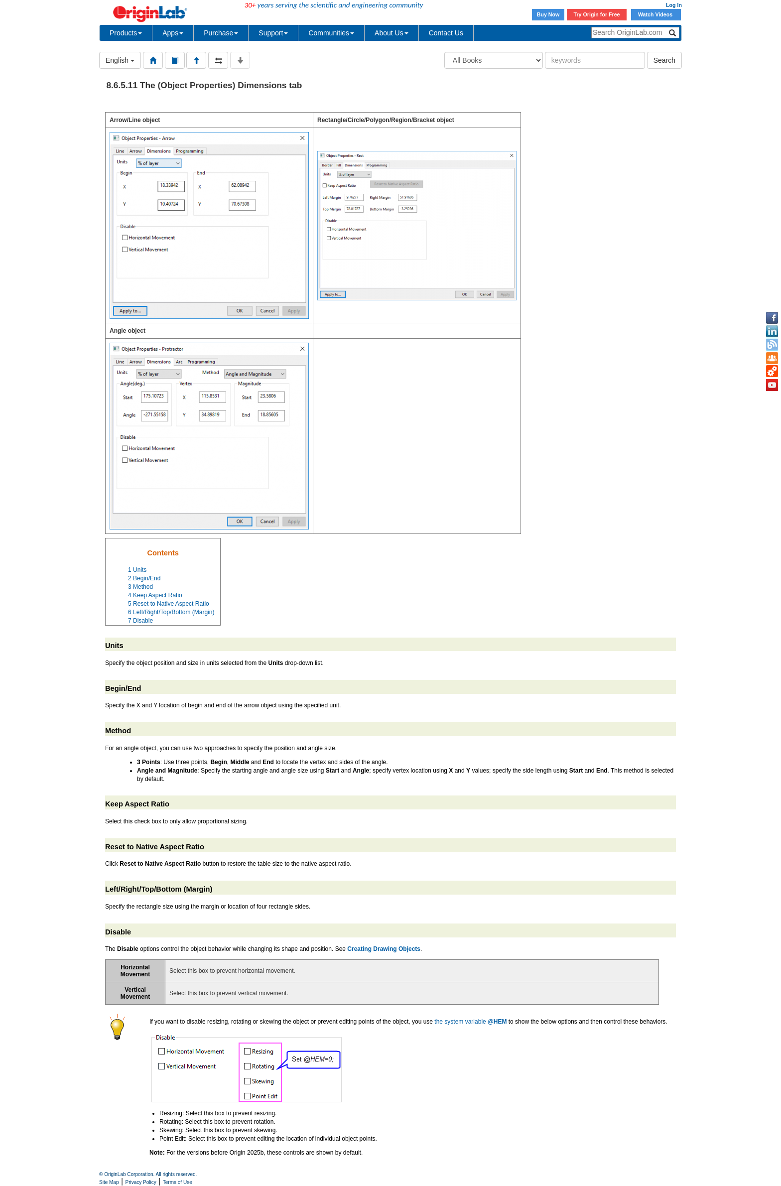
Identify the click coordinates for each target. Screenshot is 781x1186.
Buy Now (548, 14)
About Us (391, 33)
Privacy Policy (141, 1182)
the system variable (470, 1021)
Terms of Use (177, 1182)
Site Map (109, 1182)
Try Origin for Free (597, 14)
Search (664, 60)
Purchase (221, 33)
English (120, 60)
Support (273, 33)
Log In (674, 5)
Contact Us (446, 33)
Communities (331, 33)
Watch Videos (656, 14)
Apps (172, 33)
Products (126, 33)
